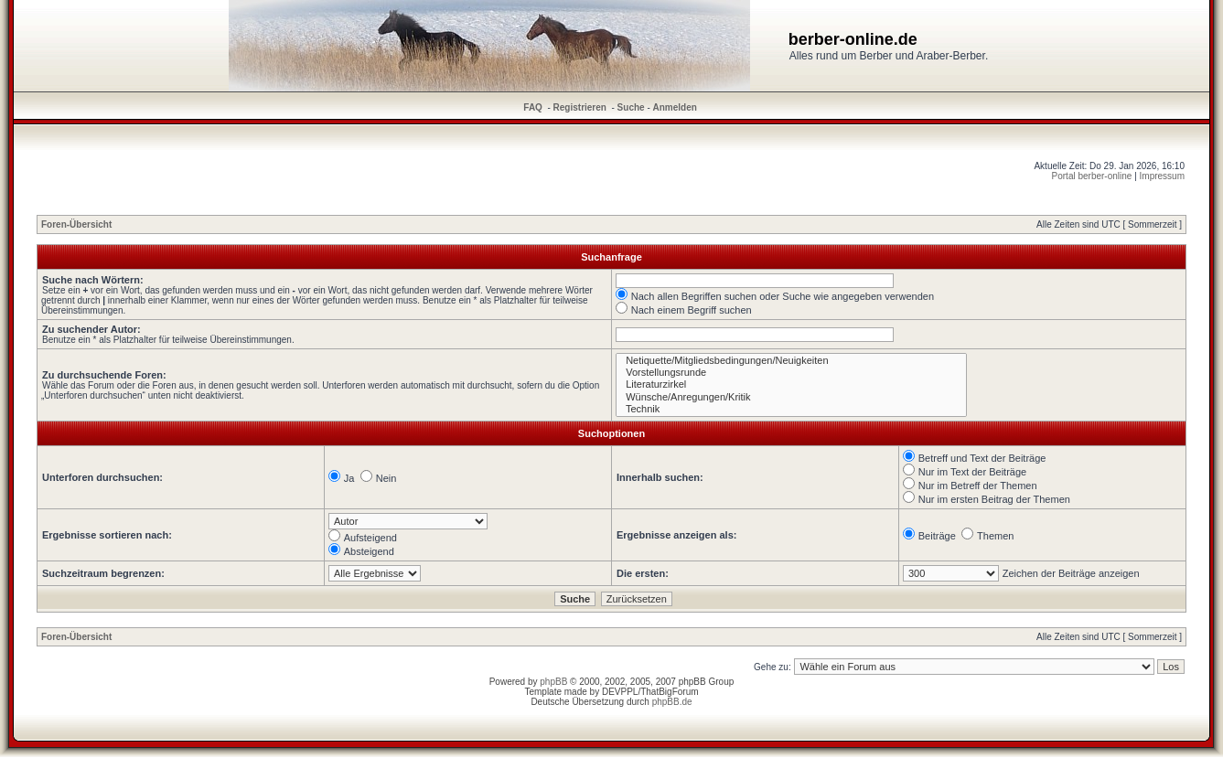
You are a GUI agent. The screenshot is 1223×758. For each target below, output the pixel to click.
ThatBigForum (669, 692)
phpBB (553, 682)
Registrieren (579, 107)
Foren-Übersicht (76, 224)
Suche (631, 107)
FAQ (532, 107)
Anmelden (675, 107)
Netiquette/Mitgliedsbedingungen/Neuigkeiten (791, 361)
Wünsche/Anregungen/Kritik (791, 397)
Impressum (1162, 176)
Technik (791, 409)
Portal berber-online (1092, 176)
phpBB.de (672, 702)
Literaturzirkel (791, 384)
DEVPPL (620, 692)
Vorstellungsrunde (791, 373)
